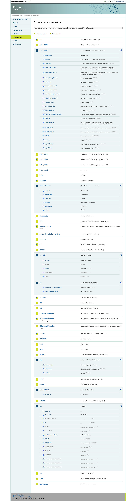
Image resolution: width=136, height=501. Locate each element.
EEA (21, 1)
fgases (42, 250)
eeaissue (48, 202)
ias (41, 303)
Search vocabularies (42, 33)
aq (41, 39)
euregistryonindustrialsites (50, 234)
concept (47, 260)
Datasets (15, 23)
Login (107, 1)
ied (41, 308)
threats (47, 135)
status (47, 210)
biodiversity (44, 170)
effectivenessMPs (50, 67)
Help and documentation (20, 19)
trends (47, 140)
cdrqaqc (47, 59)
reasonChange (49, 122)
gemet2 (42, 255)
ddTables (48, 198)
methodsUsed (49, 102)
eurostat (43, 239)
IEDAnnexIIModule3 (47, 319)
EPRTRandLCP (45, 226)
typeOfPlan (48, 148)
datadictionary (45, 186)
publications (44, 390)
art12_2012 (44, 45)
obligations (48, 206)
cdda (41, 175)
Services (15, 40)
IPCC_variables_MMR (51, 291)
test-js (47, 438)
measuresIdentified (51, 86)
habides (43, 297)
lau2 (41, 349)
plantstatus (48, 369)
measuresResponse (51, 98)
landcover (43, 339)
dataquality (44, 216)
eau (46, 422)
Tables (15, 26)
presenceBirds (49, 110)
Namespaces (17, 44)
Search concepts (56, 33)
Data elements (17, 30)
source (47, 268)
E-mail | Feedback (18, 495)
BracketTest (48, 415)
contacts (47, 191)
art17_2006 (44, 154)
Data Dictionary (28, 15)
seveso (42, 401)
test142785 (48, 442)
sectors (47, 373)
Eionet (20, 15)
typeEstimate (49, 144)
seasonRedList (49, 131)
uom (41, 473)
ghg (41, 283)
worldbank (44, 484)
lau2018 (43, 355)
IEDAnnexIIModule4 (47, 326)
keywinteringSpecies (51, 78)
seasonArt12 (49, 127)
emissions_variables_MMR (53, 287)
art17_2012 (44, 159)
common (43, 180)
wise (41, 479)
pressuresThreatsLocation (53, 114)
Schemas (16, 33)
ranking (47, 118)
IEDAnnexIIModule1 (47, 313)
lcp (41, 360)
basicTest (48, 411)
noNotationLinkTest (51, 435)
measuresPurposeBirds (52, 94)
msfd (41, 379)
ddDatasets (48, 194)
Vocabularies (17, 37)
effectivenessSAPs (51, 72)
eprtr (41, 221)
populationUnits (50, 106)
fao (41, 244)
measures (48, 82)
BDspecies (48, 55)
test (41, 406)
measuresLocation (50, 90)
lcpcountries (49, 365)
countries (48, 63)
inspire (42, 333)
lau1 (41, 344)
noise (42, 384)
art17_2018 (44, 165)
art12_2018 (44, 50)
